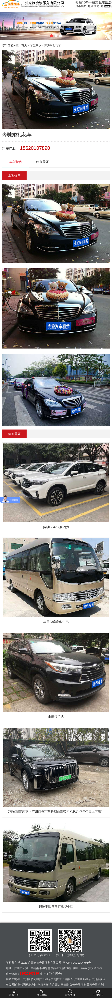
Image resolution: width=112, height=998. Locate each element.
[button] (51, 35)
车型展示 (35, 45)
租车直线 (42, 992)
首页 (24, 45)
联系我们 (70, 992)
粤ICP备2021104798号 (77, 962)
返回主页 (14, 992)
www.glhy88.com (91, 968)
